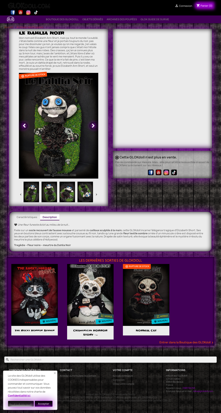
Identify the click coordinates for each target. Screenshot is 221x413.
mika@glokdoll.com (203, 391)
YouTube (21, 12)
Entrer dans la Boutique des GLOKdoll (186, 342)
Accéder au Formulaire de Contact (78, 375)
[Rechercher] (110, 360)
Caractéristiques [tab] (27, 217)
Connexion (119, 379)
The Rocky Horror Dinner (35, 330)
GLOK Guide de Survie (155, 19)
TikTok (36, 12)
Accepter (43, 403)
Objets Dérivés (92, 19)
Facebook (13, 12)
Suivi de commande (123, 375)
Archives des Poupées (122, 19)
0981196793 (189, 388)
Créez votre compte (123, 383)
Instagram (28, 12)
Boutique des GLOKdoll (62, 19)
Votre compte (123, 370)
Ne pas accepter (21, 403)
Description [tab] (50, 217)
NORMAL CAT (146, 330)
